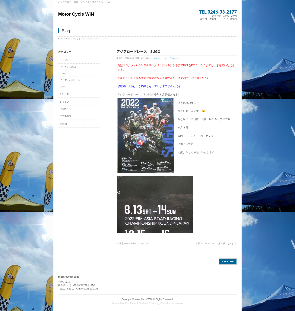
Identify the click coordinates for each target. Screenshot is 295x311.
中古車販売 (65, 116)
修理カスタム (66, 109)
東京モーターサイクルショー (132, 243)
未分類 (63, 123)
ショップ (167, 58)
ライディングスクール (70, 80)
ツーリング (65, 73)
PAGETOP (228, 261)
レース (175, 58)
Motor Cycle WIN (76, 14)
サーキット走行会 (68, 67)
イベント (64, 59)
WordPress (130, 303)
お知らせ (76, 39)
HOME (61, 39)
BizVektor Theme (148, 303)
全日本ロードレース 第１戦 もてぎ (216, 243)
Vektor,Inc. (165, 303)
